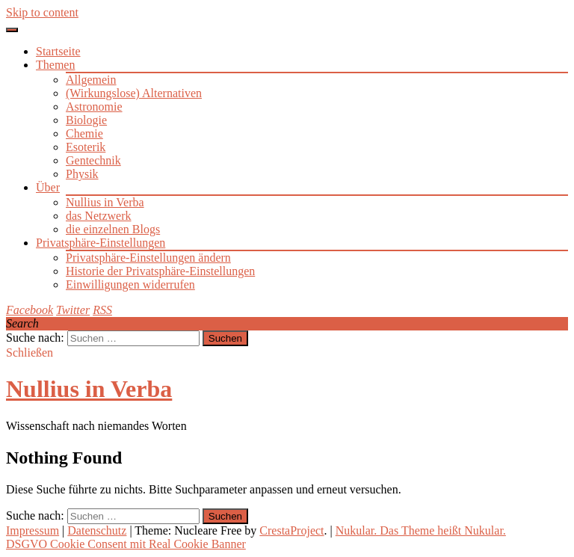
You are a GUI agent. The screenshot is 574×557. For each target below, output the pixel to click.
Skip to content (42, 12)
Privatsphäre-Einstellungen (100, 242)
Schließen (29, 352)
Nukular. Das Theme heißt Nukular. (421, 530)
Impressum (32, 530)
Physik (82, 173)
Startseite (58, 51)
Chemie (84, 133)
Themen (55, 64)
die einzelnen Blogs (113, 229)
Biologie (86, 120)
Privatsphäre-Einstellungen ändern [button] (148, 257)
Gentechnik (93, 160)
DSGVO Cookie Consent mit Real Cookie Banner (126, 544)
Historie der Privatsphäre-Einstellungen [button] (160, 271)
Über (48, 187)
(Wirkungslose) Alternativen (134, 93)
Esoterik (85, 147)
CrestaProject (291, 530)
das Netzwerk (99, 215)
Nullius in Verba (105, 202)
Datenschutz (96, 530)
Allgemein (91, 79)
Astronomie (94, 106)
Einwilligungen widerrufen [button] (130, 284)
